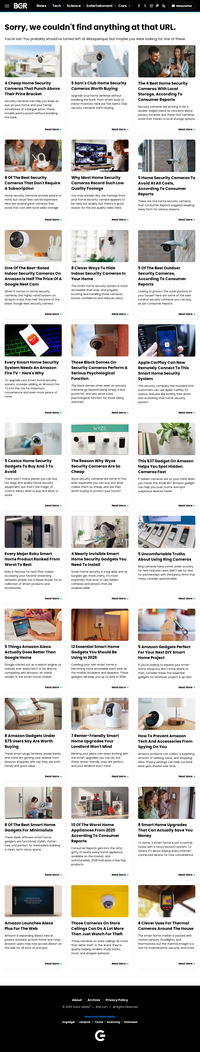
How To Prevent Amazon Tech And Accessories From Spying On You (165, 741)
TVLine (98, 1022)
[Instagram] (151, 5)
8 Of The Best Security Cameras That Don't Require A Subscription (32, 183)
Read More (52, 129)
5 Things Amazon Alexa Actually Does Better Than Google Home (30, 652)
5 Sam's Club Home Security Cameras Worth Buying (98, 86)
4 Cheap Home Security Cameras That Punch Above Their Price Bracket (32, 88)
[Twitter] (145, 5)
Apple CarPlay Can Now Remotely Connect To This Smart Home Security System (163, 370)
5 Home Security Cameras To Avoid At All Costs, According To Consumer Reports (166, 185)
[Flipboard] (157, 5)
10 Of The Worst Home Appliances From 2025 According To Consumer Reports (95, 832)
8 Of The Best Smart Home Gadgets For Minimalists (30, 827)
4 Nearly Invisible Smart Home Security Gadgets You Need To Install (98, 559)
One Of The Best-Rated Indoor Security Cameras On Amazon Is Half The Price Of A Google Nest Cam (33, 276)
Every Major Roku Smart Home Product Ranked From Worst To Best (32, 559)
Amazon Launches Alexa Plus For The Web (29, 926)
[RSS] (163, 5)
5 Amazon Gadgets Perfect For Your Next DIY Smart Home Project (164, 652)
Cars (122, 5)
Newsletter (182, 6)
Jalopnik (84, 1022)
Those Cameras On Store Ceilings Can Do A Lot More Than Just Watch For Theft (97, 928)
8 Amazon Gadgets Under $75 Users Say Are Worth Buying (30, 741)
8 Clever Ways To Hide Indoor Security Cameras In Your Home (98, 273)
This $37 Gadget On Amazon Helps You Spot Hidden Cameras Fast (165, 466)
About (77, 1000)
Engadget (68, 1022)
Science (74, 5)
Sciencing (113, 1022)
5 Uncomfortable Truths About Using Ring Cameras (164, 556)
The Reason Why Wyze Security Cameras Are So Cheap (95, 466)
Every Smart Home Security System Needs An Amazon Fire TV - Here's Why (32, 368)
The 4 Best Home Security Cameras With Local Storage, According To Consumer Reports (163, 91)
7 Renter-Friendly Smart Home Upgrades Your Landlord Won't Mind (95, 741)
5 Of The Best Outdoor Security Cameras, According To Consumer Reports (162, 276)
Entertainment (99, 5)
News (41, 5)
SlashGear (131, 1022)
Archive (94, 1000)
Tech (56, 5)
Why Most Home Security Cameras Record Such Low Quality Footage (97, 183)
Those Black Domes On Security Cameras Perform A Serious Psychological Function (99, 370)
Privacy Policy (117, 1000)
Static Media (81, 1007)
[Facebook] (139, 5)
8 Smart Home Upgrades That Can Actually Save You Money (165, 830)
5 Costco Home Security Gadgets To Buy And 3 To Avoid (29, 466)
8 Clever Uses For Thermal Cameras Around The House (165, 926)
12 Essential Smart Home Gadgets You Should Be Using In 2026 (95, 652)
